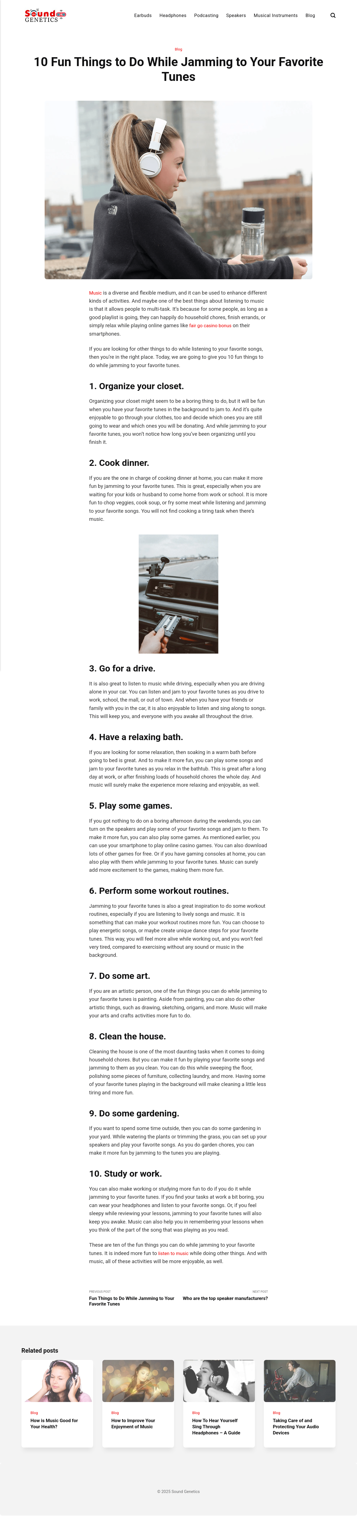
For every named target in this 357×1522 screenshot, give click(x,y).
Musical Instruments (276, 15)
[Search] (333, 15)
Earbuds (143, 15)
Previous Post (133, 1300)
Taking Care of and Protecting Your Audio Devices (298, 1433)
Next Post (223, 1300)
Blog (310, 15)
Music (96, 293)
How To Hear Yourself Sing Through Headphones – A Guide (218, 1433)
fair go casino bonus (238, 326)
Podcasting (206, 15)
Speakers (236, 15)
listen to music (175, 1254)
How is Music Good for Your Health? (56, 1430)
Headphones (173, 15)
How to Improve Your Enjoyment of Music (135, 1430)
